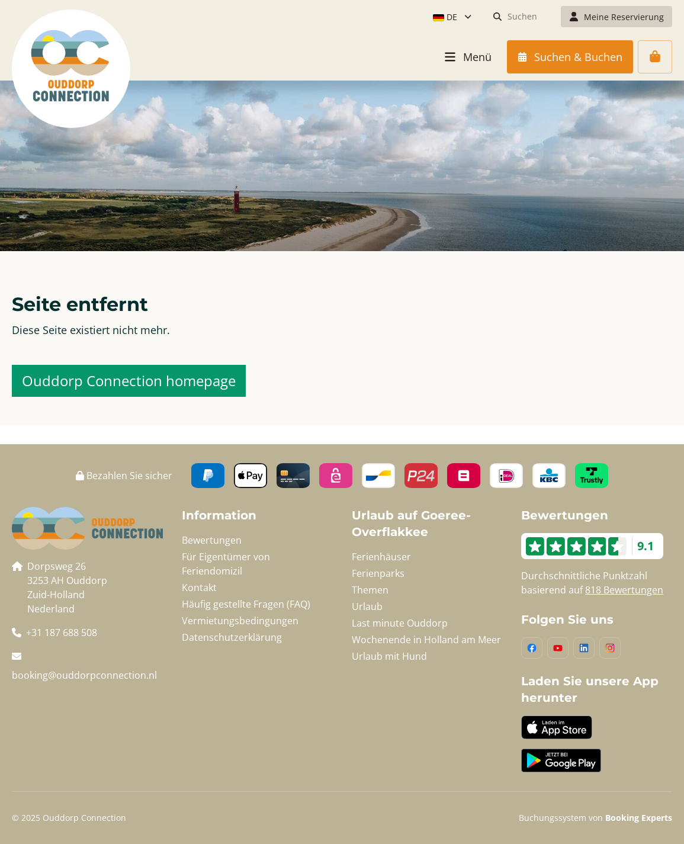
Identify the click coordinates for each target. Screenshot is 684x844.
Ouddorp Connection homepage (129, 380)
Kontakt (199, 587)
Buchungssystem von (595, 817)
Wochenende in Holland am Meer (426, 639)
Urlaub (367, 606)
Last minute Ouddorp (400, 623)
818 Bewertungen (624, 589)
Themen (370, 589)
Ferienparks (378, 573)
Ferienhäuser (381, 556)
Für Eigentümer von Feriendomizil (226, 563)
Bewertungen (212, 540)
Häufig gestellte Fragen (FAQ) (246, 604)
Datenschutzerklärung (232, 637)
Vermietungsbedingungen (240, 620)
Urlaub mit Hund (389, 656)
